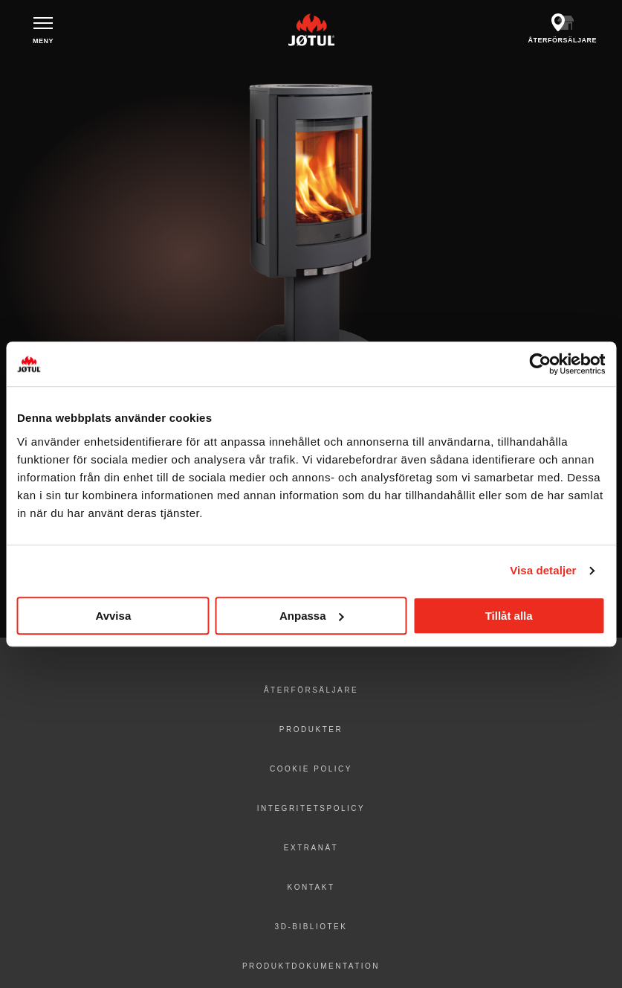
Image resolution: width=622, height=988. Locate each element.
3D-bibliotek (311, 927)
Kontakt (311, 887)
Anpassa (311, 615)
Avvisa (113, 615)
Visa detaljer (543, 570)
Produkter (311, 729)
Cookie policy (311, 769)
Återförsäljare (311, 690)
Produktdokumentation (311, 966)
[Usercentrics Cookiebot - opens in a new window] (540, 364)
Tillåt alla (509, 615)
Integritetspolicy (311, 808)
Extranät (311, 848)
